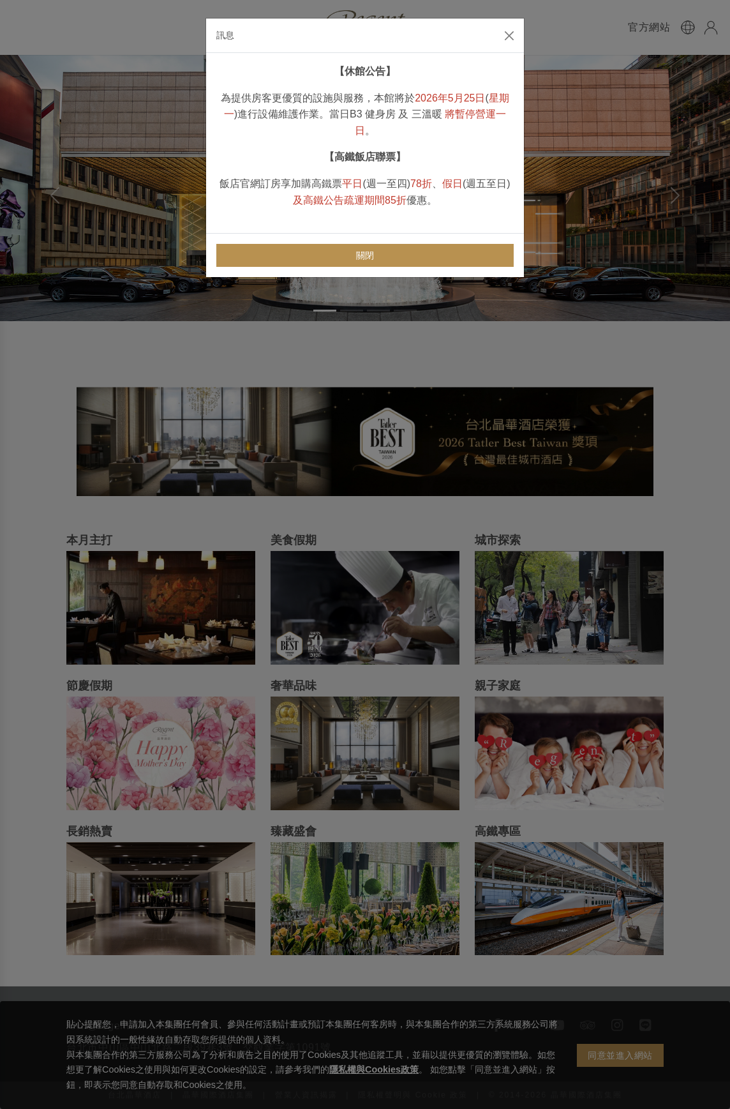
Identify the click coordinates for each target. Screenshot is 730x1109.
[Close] (509, 35)
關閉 (365, 255)
